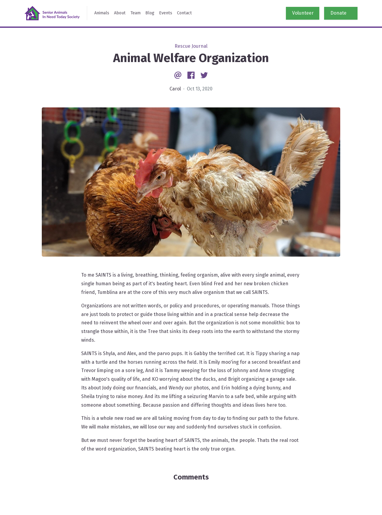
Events (165, 13)
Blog (149, 13)
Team (135, 13)
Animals (101, 13)
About (120, 13)
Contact (184, 13)
